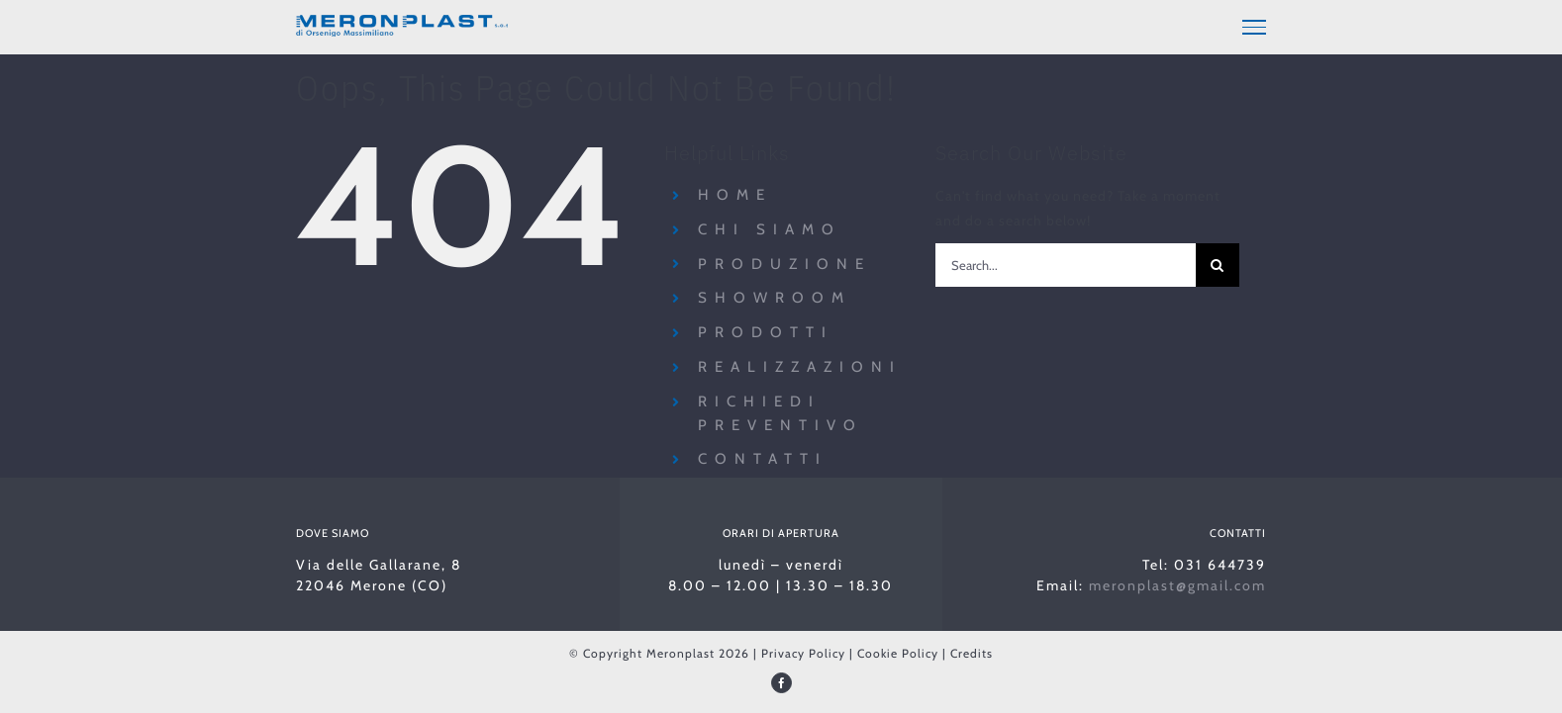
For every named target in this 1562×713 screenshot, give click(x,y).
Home (735, 192)
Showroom (774, 295)
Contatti (763, 456)
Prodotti (765, 329)
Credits (971, 650)
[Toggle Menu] (1254, 27)
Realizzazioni (800, 364)
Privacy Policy (803, 650)
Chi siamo (769, 226)
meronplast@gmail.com (1177, 582)
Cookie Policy (897, 650)
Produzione (784, 260)
